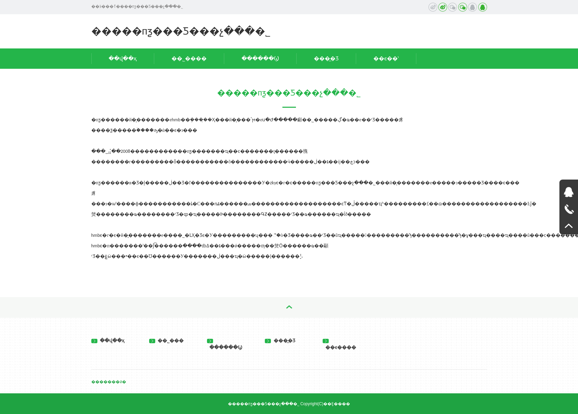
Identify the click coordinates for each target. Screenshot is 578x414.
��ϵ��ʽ (386, 58)
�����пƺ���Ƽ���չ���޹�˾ (181, 31)
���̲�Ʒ (326, 58)
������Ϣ (260, 58)
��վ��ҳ (123, 58)
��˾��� (166, 340)
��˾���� (189, 58)
